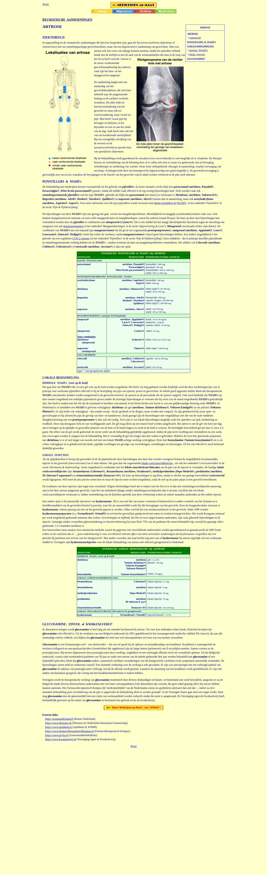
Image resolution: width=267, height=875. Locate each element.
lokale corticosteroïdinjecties (157, 463)
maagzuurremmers (73, 226)
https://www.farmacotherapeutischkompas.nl (69, 731)
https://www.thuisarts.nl (58, 723)
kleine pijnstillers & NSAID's (170, 203)
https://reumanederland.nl (59, 718)
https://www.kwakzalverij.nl (60, 739)
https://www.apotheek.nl (58, 727)
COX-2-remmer (81, 238)
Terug (133, 746)
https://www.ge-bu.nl (56, 735)
